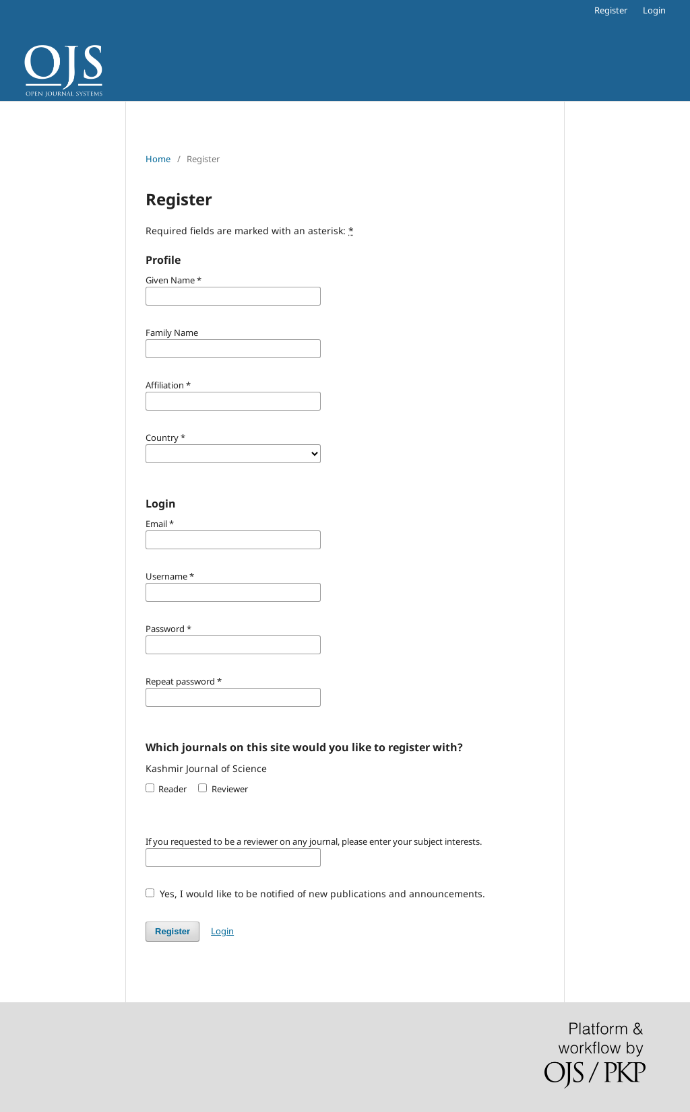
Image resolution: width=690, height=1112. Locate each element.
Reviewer (222, 789)
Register (610, 10)
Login (654, 10)
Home (158, 159)
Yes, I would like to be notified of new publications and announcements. (315, 893)
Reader (166, 789)
